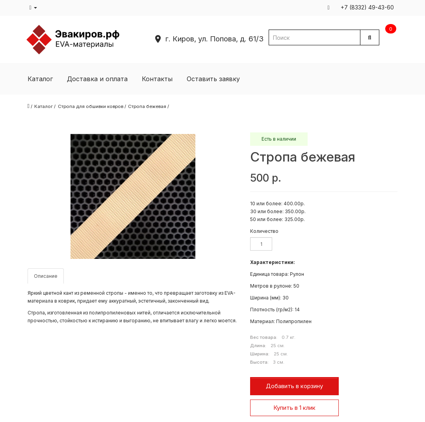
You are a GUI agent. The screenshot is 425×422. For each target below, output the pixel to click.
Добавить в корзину (294, 386)
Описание (46, 276)
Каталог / (45, 106)
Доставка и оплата (97, 79)
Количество (264, 231)
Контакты (157, 79)
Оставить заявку (213, 79)
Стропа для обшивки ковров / (92, 106)
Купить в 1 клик (294, 407)
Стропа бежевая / (148, 106)
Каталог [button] (40, 79)
